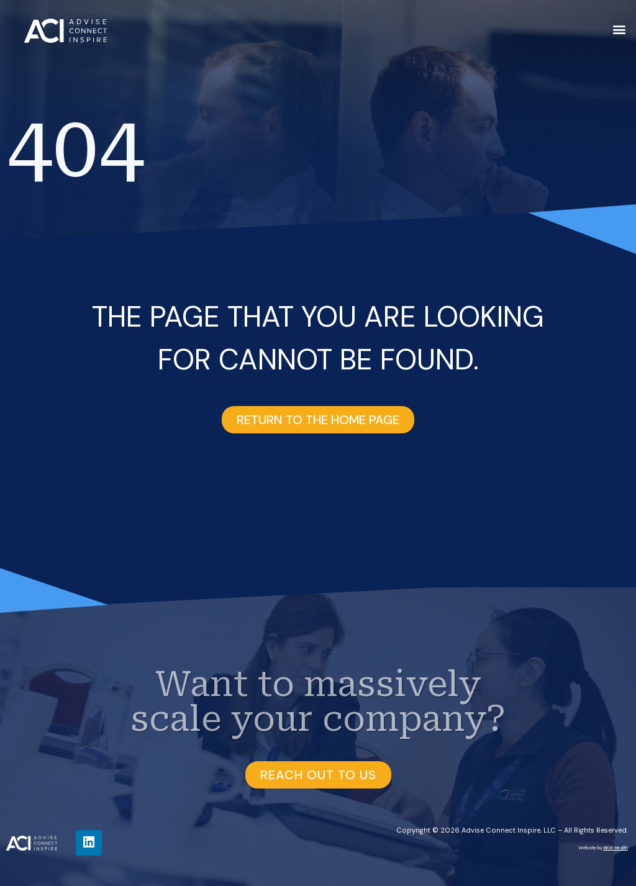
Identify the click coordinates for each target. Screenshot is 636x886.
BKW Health (616, 847)
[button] (619, 29)
